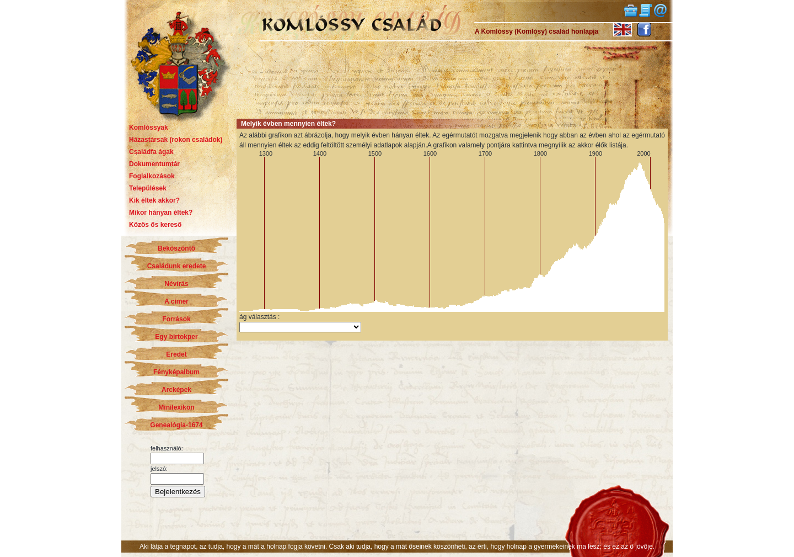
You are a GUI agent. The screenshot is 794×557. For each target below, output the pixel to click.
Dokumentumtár (154, 164)
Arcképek (176, 390)
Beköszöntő (176, 248)
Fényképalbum (176, 372)
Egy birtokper (176, 337)
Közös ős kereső (155, 225)
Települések (148, 188)
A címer (176, 301)
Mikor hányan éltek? (160, 212)
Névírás (176, 284)
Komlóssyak (148, 127)
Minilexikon (176, 407)
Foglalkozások (152, 176)
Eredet (176, 354)
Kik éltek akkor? (154, 200)
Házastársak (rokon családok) (175, 140)
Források (176, 319)
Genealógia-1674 (176, 425)
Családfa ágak (151, 152)
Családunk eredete (176, 266)
